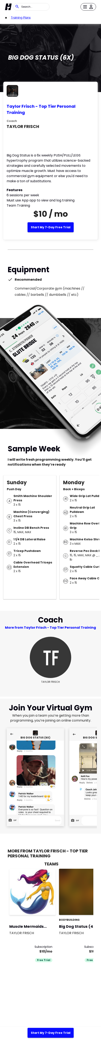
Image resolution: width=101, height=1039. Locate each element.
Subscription (43, 947)
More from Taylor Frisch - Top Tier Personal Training (50, 627)
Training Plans (21, 17)
